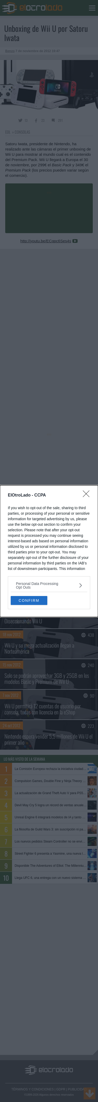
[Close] (88, 495)
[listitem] (49, 585)
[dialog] (49, 551)
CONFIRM (29, 600)
